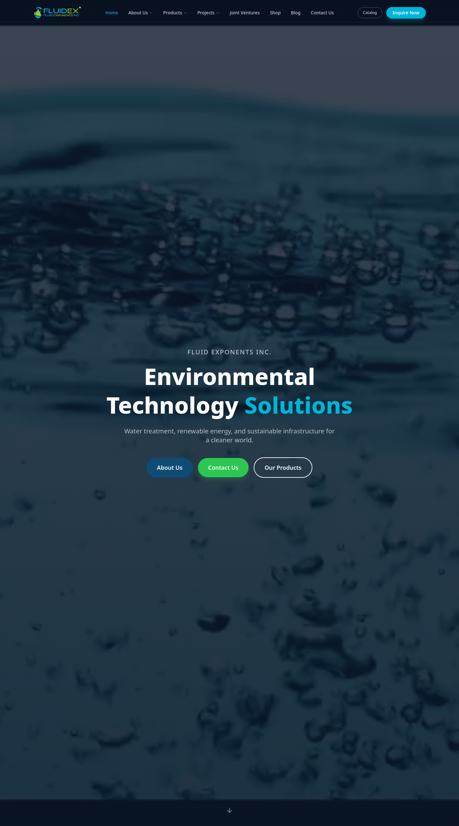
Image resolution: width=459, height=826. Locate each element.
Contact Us (322, 13)
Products (175, 13)
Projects (208, 13)
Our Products (283, 467)
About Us (140, 13)
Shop (275, 13)
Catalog (370, 12)
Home (111, 13)
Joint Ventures (245, 13)
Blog (296, 13)
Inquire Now (406, 13)
